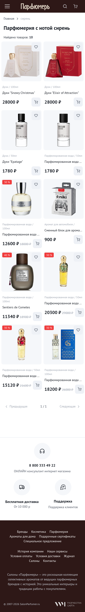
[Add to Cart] (36, 102)
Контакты (49, 561)
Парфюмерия (58, 532)
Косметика (38, 532)
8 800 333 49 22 (42, 465)
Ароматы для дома (22, 536)
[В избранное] (36, 46)
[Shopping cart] (75, 6)
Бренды (22, 532)
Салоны (34, 561)
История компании (31, 551)
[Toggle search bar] (65, 6)
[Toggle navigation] (7, 6)
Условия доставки (48, 556)
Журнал (69, 556)
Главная (9, 18)
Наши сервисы (57, 551)
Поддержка (63, 501)
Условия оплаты (21, 556)
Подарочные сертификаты (57, 536)
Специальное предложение (42, 541)
